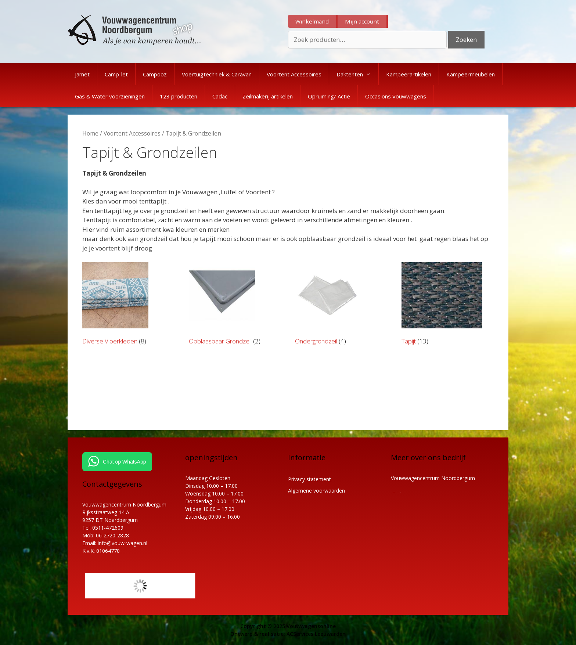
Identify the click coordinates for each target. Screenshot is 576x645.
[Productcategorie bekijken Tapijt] (447, 305)
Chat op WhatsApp (124, 462)
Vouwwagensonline (311, 626)
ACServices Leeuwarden (316, 633)
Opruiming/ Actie (329, 96)
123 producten (178, 96)
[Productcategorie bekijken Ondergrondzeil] (340, 305)
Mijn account (362, 21)
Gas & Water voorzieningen (110, 96)
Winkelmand (312, 21)
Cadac (219, 96)
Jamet (82, 74)
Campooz (155, 74)
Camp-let (116, 74)
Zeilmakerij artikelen (267, 96)
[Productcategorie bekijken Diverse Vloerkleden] (127, 305)
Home (90, 133)
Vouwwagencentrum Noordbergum (433, 478)
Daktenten (357, 74)
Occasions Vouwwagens (395, 96)
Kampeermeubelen (470, 74)
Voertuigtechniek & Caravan (217, 74)
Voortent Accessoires (294, 74)
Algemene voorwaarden (316, 490)
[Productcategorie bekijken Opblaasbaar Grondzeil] (234, 305)
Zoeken (466, 39)
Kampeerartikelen (408, 74)
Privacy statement (309, 479)
